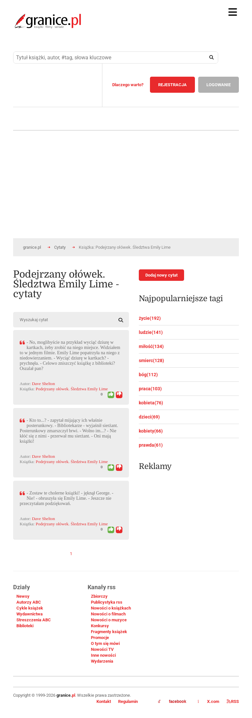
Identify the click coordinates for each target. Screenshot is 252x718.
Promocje (100, 637)
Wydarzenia (102, 661)
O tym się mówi (105, 643)
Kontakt (103, 701)
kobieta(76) (151, 402)
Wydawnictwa (29, 613)
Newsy (23, 596)
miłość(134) (151, 346)
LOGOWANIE (218, 84)
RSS (233, 701)
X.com (209, 701)
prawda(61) (151, 445)
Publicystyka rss (106, 602)
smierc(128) (151, 360)
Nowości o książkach (111, 608)
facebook (172, 701)
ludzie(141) (151, 332)
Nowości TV (102, 649)
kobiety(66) (151, 431)
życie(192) (150, 318)
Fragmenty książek (109, 631)
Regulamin (128, 701)
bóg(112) (148, 374)
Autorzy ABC (28, 602)
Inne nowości (103, 655)
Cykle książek (29, 608)
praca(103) (150, 388)
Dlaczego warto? (127, 84)
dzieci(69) (149, 416)
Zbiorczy (99, 596)
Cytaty (60, 247)
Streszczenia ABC (33, 619)
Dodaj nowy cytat (161, 275)
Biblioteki (24, 625)
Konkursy (100, 625)
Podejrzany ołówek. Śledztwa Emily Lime (72, 388)
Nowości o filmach (108, 613)
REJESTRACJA (172, 84)
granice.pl (32, 247)
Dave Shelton (43, 383)
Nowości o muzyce (109, 619)
